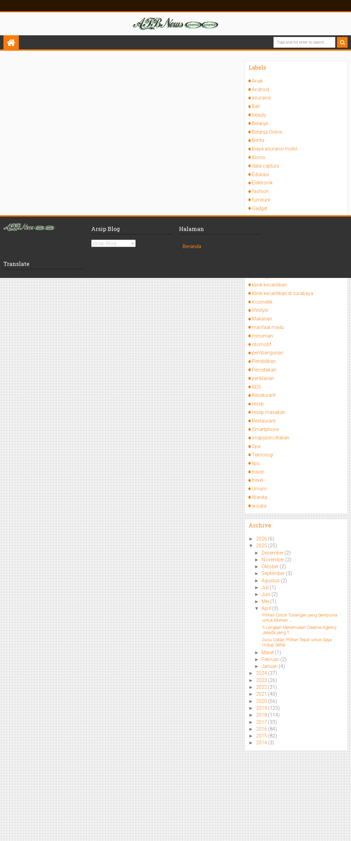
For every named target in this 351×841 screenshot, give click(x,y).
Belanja (260, 123)
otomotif (261, 344)
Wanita (259, 497)
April (267, 608)
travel (258, 472)
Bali (256, 106)
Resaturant (264, 395)
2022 (262, 687)
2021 (262, 694)
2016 (262, 729)
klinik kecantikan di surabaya (282, 293)
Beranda (192, 246)
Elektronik (262, 182)
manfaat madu (268, 327)
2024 (262, 673)
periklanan (263, 378)
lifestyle (260, 310)
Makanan (262, 318)
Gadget (259, 208)
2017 (262, 722)
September (274, 573)
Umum (259, 488)
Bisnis (258, 157)
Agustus (271, 580)
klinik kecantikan (269, 285)
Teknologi (262, 455)
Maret (268, 652)
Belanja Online (267, 132)
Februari (271, 659)
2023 (262, 680)
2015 (262, 736)
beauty (259, 115)
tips (256, 463)
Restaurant (264, 421)
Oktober (271, 566)
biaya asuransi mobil (274, 148)
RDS (256, 387)
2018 (262, 715)
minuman (262, 336)
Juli (266, 587)
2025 (262, 545)
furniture (261, 200)
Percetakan (264, 370)
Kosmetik (262, 302)
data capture (265, 166)
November (273, 559)
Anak (257, 81)
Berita (258, 140)
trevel (257, 480)
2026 (262, 538)
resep (258, 403)
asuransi (261, 97)
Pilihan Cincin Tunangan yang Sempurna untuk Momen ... (299, 617)
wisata (259, 506)
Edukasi (260, 174)
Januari (270, 666)
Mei (266, 601)
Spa (256, 446)
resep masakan (269, 412)
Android (260, 89)
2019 (262, 708)
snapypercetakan (270, 437)
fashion (260, 191)
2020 (262, 701)
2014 (262, 742)
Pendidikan (264, 361)
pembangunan (267, 352)
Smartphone (265, 429)
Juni (266, 594)
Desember (273, 553)
